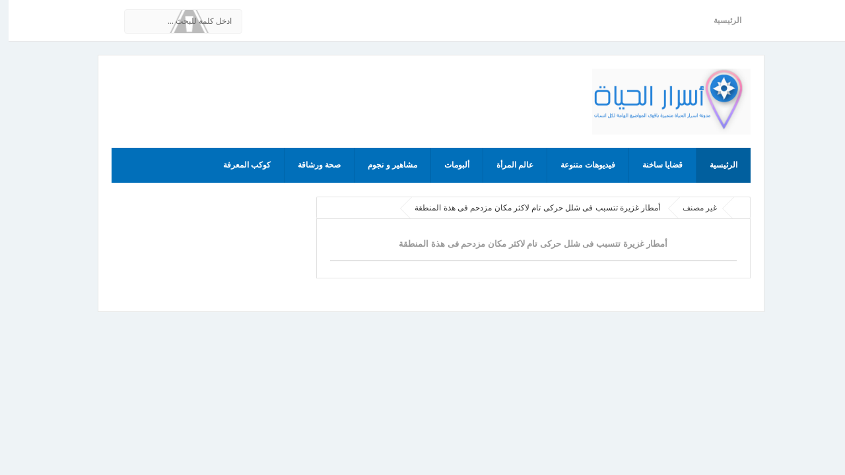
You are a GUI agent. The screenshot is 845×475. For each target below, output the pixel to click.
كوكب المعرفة (238, 165)
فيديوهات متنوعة (579, 165)
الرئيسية (719, 20)
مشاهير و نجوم (384, 165)
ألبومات (448, 165)
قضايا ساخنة (654, 165)
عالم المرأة (506, 165)
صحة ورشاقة (310, 165)
